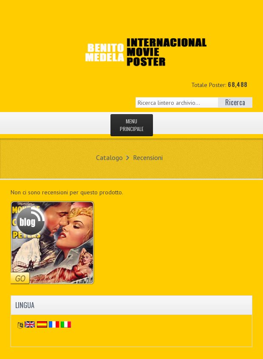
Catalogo (109, 157)
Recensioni (148, 157)
